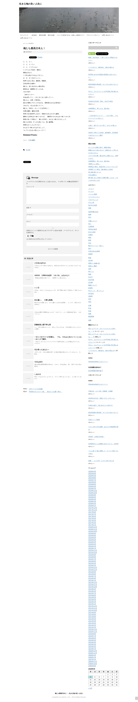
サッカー (91, 191)
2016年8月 (92, 535)
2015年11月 (92, 550)
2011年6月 (92, 617)
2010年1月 (92, 649)
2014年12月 (92, 567)
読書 (89, 305)
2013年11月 (92, 585)
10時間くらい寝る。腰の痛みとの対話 (100, 169)
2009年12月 (92, 651)
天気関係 (91, 226)
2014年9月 (92, 572)
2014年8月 (92, 574)
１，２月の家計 (30, 140)
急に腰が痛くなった (94, 172)
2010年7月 (92, 636)
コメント (30, 186)
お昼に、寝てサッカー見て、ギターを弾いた (102, 125)
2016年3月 (92, 544)
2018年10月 (92, 493)
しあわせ (37, 374)
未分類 (28, 150)
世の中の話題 (92, 205)
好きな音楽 (91, 232)
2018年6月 (92, 497)
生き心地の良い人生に (30, 4)
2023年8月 (92, 478)
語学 (89, 299)
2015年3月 (92, 563)
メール (29, 214)
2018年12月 (92, 491)
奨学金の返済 (92, 229)
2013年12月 (92, 582)
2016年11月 (92, 529)
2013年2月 (92, 591)
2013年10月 (92, 587)
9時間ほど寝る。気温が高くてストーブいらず (103, 166)
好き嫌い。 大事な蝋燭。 (44, 300)
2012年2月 (92, 602)
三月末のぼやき (40, 263)
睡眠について (92, 285)
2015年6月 (92, 561)
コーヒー (91, 189)
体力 (89, 217)
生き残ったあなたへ (41, 349)
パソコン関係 (92, 194)
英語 (89, 302)
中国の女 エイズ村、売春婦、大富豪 (100, 391)
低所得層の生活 (93, 212)
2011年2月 (92, 625)
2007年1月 (92, 659)
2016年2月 (92, 546)
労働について (92, 221)
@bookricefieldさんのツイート (98, 361)
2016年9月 (92, 533)
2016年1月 (92, 548)
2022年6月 (92, 482)
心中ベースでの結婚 (36, 389)
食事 (89, 314)
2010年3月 (92, 644)
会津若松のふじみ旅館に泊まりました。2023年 (103, 444)
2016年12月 (92, 527)
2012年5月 (92, 597)
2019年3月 (92, 486)
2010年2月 (92, 647)
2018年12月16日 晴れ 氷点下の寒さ (100, 101)
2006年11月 (92, 662)
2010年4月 (92, 642)
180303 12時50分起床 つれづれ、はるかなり (52, 275)
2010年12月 (92, 629)
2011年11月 (92, 608)
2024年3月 (92, 476)
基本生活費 (42, 35)
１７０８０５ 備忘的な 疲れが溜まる (101, 67)
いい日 (36, 288)
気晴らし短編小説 (94, 263)
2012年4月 (92, 600)
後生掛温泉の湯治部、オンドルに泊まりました (103, 84)
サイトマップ (25, 35)
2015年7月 (92, 559)
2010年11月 (92, 632)
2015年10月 (92, 553)
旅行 (89, 248)
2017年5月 (92, 516)
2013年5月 (92, 589)
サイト (28, 221)
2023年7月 (92, 480)
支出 (89, 243)
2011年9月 (92, 612)
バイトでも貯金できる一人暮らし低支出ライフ (70, 35)
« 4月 (90, 688)
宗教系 (90, 235)
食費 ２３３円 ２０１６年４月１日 (101, 461)
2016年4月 (92, 542)
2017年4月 (92, 518)
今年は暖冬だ (92, 175)
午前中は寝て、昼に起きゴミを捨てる (100, 405)
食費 (89, 320)
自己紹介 (34, 35)
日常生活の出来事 (94, 251)
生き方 (90, 277)
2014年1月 (92, 580)
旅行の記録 (51, 35)
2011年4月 (92, 621)
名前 (28, 207)
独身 (89, 274)
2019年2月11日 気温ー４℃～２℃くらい (101, 398)
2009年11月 (92, 653)
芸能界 (90, 296)
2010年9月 (92, 634)
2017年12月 (92, 508)
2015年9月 (92, 555)
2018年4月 (92, 499)
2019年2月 (92, 488)
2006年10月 (92, 664)
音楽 (89, 311)
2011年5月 (92, 619)
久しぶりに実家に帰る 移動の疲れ (99, 147)
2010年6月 (92, 638)
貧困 (89, 208)
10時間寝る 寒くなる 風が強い (99, 108)
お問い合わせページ (108, 35)
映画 (89, 258)
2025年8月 (92, 473)
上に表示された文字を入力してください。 (39, 239)
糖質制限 (91, 316)
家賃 (89, 240)
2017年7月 (92, 514)
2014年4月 (92, 578)
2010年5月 (92, 640)
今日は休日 (38, 362)
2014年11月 (92, 570)
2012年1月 (92, 604)
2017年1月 (92, 525)
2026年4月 (92, 471)
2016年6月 (92, 538)
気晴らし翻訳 (92, 266)
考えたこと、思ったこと (96, 291)
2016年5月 (92, 540)
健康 (89, 214)
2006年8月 (92, 666)
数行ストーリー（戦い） (96, 246)
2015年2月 (92, 565)
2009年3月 (92, 655)
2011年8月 (92, 615)
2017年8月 (92, 512)
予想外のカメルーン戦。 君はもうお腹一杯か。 (45, 391)
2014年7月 (92, 576)
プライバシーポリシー (93, 35)
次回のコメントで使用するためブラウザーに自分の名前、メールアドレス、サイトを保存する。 (52, 231)
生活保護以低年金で (95, 371)
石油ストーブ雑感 (94, 419)
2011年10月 (92, 610)
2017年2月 (92, 523)
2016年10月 (92, 531)
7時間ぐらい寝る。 (94, 164)
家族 (89, 237)
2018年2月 (92, 503)
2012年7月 (92, 593)
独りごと (91, 271)
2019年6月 (92, 484)
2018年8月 (92, 495)
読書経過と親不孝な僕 (42, 325)
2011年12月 (92, 606)
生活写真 (91, 280)
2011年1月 (92, 627)
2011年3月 (92, 623)
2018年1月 (92, 506)
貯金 (89, 308)
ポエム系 (91, 202)
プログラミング (93, 200)
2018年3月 (92, 501)
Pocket (39, 57)
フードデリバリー (94, 197)
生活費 (90, 282)
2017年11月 (92, 510)
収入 (89, 224)
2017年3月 (92, 520)
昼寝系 (90, 254)
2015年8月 (92, 557)
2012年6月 (92, 595)
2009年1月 (92, 657)
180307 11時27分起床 (96, 436)
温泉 (89, 269)
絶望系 (90, 288)
